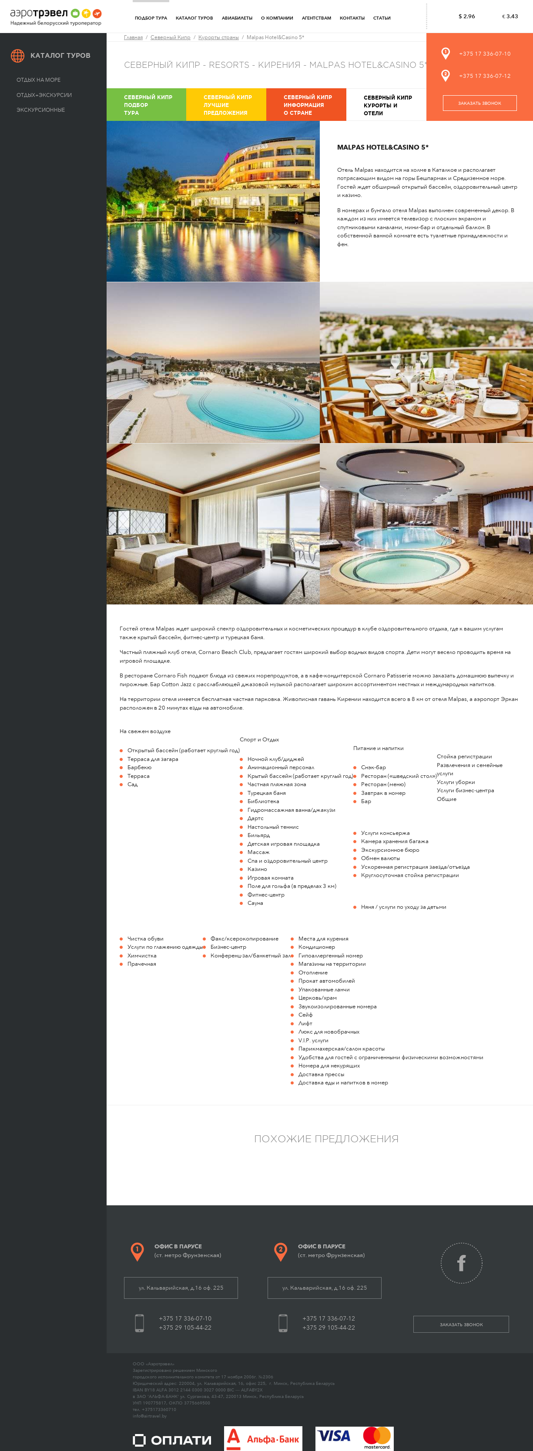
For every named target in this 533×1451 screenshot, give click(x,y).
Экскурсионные (41, 110)
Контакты (352, 18)
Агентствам (316, 18)
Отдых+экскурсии (44, 95)
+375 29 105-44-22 (185, 1327)
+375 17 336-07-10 (485, 53)
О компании (277, 18)
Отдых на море (38, 80)
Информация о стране (314, 104)
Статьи (382, 18)
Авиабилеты (237, 18)
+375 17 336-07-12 (485, 76)
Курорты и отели (394, 105)
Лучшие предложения (234, 104)
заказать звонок (479, 103)
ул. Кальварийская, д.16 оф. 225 (181, 1287)
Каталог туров (194, 18)
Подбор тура (151, 18)
